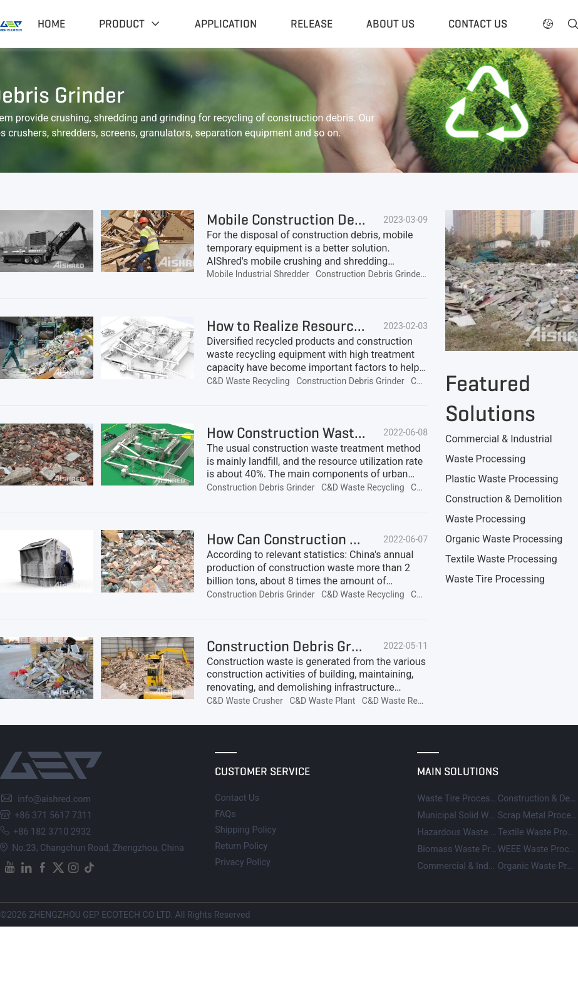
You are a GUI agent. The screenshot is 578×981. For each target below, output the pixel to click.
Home (51, 24)
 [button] (573, 24)
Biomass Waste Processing (472, 849)
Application (226, 24)
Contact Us (237, 798)
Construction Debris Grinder (369, 274)
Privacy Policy (243, 862)
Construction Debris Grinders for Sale (325, 646)
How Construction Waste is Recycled (321, 433)
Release (312, 24)
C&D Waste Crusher (245, 701)
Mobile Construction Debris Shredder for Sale (350, 219)
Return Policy (241, 846)
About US (390, 24)
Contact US (477, 24)
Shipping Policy (245, 830)
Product (122, 24)
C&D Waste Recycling (248, 381)
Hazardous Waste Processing (476, 832)
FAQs (225, 814)
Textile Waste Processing (501, 559)
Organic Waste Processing (503, 539)
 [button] (548, 24)
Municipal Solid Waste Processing (485, 815)
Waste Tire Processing (495, 579)
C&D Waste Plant (322, 701)
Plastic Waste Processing (502, 479)
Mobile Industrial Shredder (258, 274)
